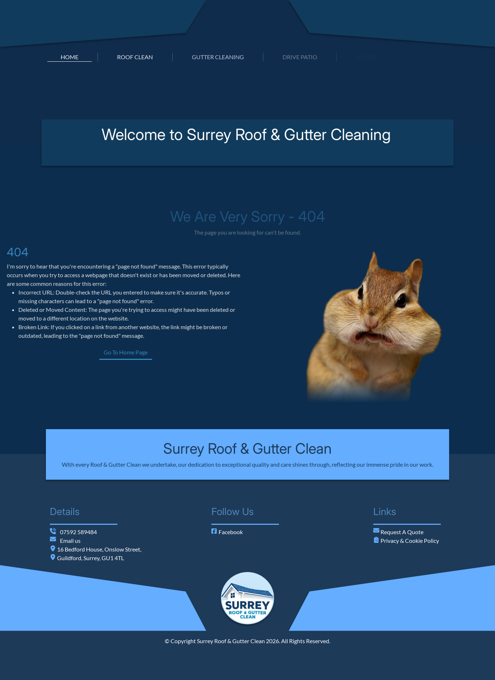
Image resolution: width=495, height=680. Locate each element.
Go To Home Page (153, 352)
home (69, 56)
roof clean (135, 56)
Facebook (227, 531)
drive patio (300, 56)
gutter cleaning (218, 56)
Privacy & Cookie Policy (409, 540)
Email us (70, 540)
